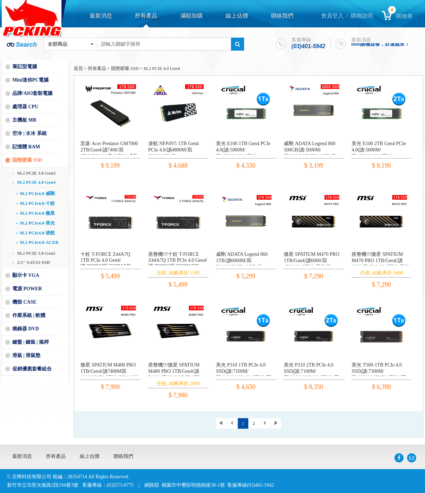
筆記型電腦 (24, 66)
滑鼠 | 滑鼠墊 (26, 355)
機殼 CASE (24, 302)
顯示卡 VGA (25, 275)
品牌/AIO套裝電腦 (32, 93)
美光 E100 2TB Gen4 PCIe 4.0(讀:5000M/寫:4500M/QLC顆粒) (379, 150)
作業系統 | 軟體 (28, 315)
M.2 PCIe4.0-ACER (39, 242)
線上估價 (236, 16)
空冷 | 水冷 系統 (29, 133)
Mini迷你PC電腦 (30, 80)
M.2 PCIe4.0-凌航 (37, 232)
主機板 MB (24, 120)
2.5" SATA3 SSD (33, 262)
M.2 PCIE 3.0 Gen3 (36, 173)
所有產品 (146, 16)
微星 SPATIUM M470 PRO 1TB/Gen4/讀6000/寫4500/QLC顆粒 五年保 (311, 261)
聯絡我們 (282, 16)
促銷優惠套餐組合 (32, 368)
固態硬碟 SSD (27, 160)
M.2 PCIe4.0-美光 (37, 223)
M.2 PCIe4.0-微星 (37, 213)
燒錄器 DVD (25, 328)
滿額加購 (191, 16)
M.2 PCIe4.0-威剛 (37, 193)
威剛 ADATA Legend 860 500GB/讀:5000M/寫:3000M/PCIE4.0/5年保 (310, 150)
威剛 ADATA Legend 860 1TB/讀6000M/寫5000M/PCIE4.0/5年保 (242, 261)
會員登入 (332, 16)
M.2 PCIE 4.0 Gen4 (36, 182)
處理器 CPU (25, 106)
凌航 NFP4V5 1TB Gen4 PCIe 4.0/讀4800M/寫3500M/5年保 (173, 150)
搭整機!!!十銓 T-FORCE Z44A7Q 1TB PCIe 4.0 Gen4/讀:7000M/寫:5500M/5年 (177, 260)
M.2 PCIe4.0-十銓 (37, 203)
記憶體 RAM (26, 146)
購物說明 (362, 16)
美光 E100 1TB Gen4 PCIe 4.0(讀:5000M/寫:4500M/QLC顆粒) (243, 150)
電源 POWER (27, 288)
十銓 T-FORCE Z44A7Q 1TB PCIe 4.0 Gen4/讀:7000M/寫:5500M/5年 (105, 260)
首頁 (78, 68)
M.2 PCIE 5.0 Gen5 (36, 253)
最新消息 (101, 16)
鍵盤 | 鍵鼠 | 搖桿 (30, 342)
